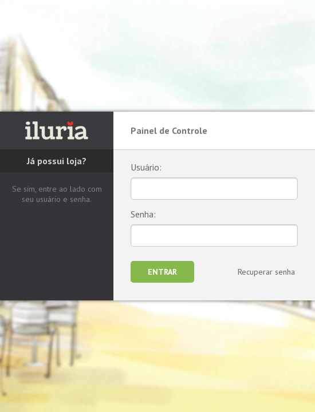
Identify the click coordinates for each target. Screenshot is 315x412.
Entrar (162, 272)
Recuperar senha (266, 272)
